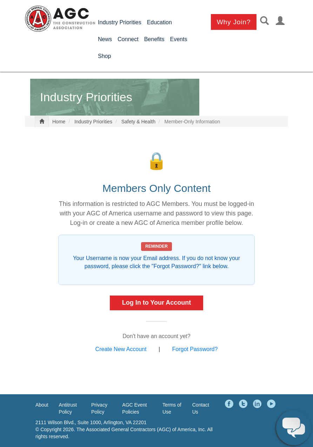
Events (178, 39)
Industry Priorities (119, 22)
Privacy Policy (99, 408)
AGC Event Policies (134, 408)
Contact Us (200, 408)
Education (159, 22)
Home (58, 122)
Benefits (154, 39)
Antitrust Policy (68, 408)
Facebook (230, 404)
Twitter (244, 404)
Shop (104, 56)
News (105, 39)
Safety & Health (138, 122)
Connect (128, 39)
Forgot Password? (195, 349)
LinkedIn (258, 404)
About (41, 405)
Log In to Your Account (156, 302)
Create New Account (121, 349)
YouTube (272, 404)
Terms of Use (171, 408)
